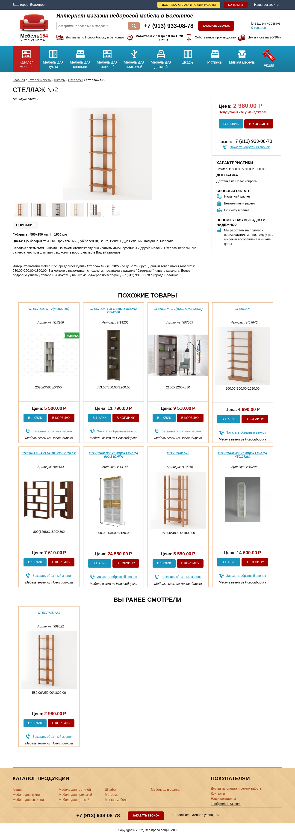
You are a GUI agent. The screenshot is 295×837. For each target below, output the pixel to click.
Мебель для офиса (165, 789)
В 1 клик (231, 124)
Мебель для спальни (80, 57)
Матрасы (214, 55)
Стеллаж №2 (49, 613)
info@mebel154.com (226, 804)
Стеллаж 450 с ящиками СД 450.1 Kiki (242, 454)
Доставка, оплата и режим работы (189, 4)
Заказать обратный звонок (250, 147)
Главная (19, 80)
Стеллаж (243, 309)
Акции (268, 56)
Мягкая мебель (241, 55)
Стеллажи (75, 80)
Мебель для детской (161, 57)
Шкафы (187, 55)
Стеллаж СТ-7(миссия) (49, 309)
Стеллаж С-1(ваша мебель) (178, 309)
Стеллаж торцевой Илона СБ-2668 (113, 310)
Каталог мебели (26, 57)
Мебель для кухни (53, 57)
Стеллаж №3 (178, 453)
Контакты (235, 4)
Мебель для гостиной (107, 57)
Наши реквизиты (266, 4)
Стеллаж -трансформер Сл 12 (48, 453)
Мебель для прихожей (134, 57)
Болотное (37, 4)
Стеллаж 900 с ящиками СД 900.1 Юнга (113, 454)
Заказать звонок (216, 25)
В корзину (259, 124)
